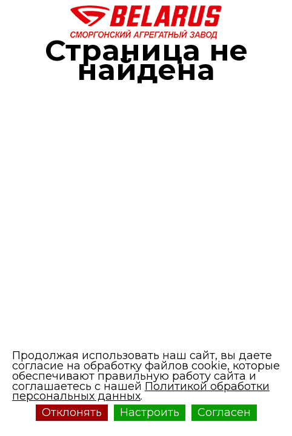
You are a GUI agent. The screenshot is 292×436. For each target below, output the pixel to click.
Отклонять (72, 412)
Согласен (224, 412)
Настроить (149, 412)
